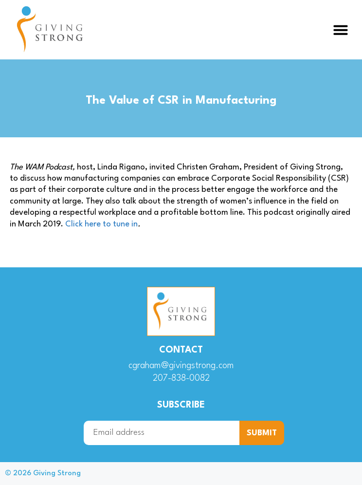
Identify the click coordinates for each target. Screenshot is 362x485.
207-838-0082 (181, 378)
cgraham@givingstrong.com (181, 365)
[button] (340, 29)
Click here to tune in (101, 224)
